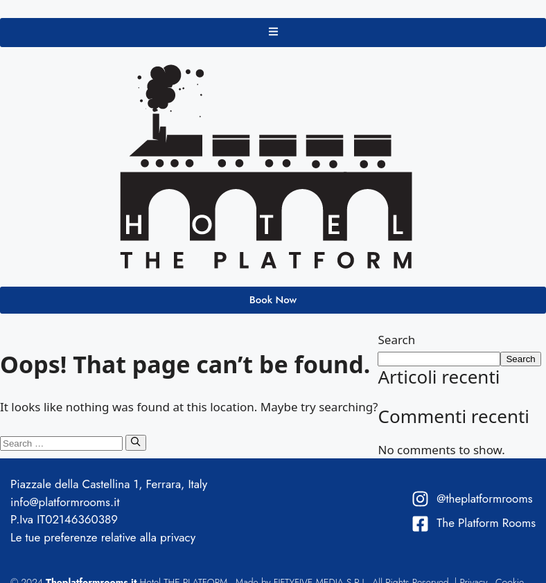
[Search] (135, 442)
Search (396, 340)
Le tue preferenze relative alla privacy (102, 537)
